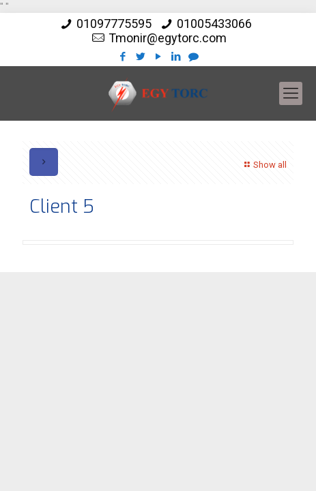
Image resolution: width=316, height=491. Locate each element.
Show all (264, 165)
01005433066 (214, 23)
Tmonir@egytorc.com (168, 38)
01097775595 (114, 23)
